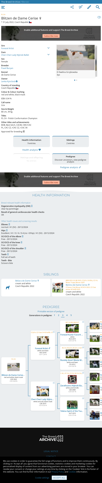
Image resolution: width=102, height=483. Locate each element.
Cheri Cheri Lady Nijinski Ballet (15, 46)
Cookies (72, 471)
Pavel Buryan (7, 59)
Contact (51, 441)
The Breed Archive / (11, 1)
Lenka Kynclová (9, 72)
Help (51, 447)
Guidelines (51, 452)
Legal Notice (51, 436)
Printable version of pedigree (51, 296)
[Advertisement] (51, 29)
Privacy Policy (58, 471)
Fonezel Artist (7, 39)
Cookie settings (42, 477)
